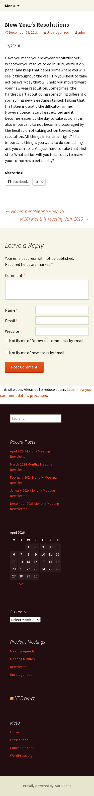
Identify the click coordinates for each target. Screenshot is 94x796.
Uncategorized (58, 32)
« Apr (20, 583)
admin (82, 32)
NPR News (25, 698)
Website (12, 331)
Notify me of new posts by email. (37, 352)
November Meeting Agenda (34, 211)
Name (11, 310)
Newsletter (18, 666)
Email (11, 320)
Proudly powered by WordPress (47, 785)
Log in (14, 732)
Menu (10, 5)
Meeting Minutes (22, 659)
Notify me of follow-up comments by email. (46, 340)
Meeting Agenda (22, 651)
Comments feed (22, 747)
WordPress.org (21, 755)
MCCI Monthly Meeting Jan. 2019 (54, 219)
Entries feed (19, 740)
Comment (15, 275)
